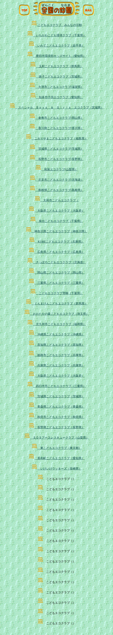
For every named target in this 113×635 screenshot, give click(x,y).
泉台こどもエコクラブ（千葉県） (56, 221)
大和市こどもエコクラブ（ (56, 200)
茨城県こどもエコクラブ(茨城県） (56, 148)
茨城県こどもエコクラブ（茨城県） (56, 396)
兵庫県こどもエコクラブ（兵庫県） (56, 365)
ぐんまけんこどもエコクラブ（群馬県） (56, 303)
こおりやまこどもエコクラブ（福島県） (56, 138)
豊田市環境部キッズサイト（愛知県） (56, 55)
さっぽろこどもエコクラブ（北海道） (56, 262)
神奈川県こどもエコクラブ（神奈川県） (56, 231)
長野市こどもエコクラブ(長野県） (56, 159)
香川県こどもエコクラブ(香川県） (56, 128)
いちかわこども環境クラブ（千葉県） (56, 35)
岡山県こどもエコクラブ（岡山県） (56, 272)
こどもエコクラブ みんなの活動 (56, 25)
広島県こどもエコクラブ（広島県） (56, 251)
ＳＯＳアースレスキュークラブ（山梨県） (56, 437)
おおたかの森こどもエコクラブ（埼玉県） (56, 313)
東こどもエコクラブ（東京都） (56, 447)
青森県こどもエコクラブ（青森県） (56, 406)
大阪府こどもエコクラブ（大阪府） (56, 210)
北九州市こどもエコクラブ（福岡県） (56, 324)
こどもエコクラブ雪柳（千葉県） (56, 293)
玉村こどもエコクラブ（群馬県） (56, 66)
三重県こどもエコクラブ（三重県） (56, 282)
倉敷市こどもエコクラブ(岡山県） (56, 117)
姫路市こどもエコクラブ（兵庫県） (56, 355)
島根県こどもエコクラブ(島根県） (56, 190)
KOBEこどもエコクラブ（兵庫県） (56, 241)
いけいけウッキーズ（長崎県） (56, 468)
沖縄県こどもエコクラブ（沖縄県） (56, 334)
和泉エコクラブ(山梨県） (56, 169)
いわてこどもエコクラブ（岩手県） (56, 45)
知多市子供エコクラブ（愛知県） (56, 97)
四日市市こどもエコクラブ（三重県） (56, 386)
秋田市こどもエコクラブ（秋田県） (56, 417)
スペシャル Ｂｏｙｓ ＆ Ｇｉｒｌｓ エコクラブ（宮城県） (56, 107)
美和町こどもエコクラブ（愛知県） (56, 458)
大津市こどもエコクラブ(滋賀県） (56, 86)
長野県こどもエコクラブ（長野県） (56, 427)
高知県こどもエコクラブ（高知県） (56, 344)
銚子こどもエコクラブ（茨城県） (56, 76)
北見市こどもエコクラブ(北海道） (56, 179)
